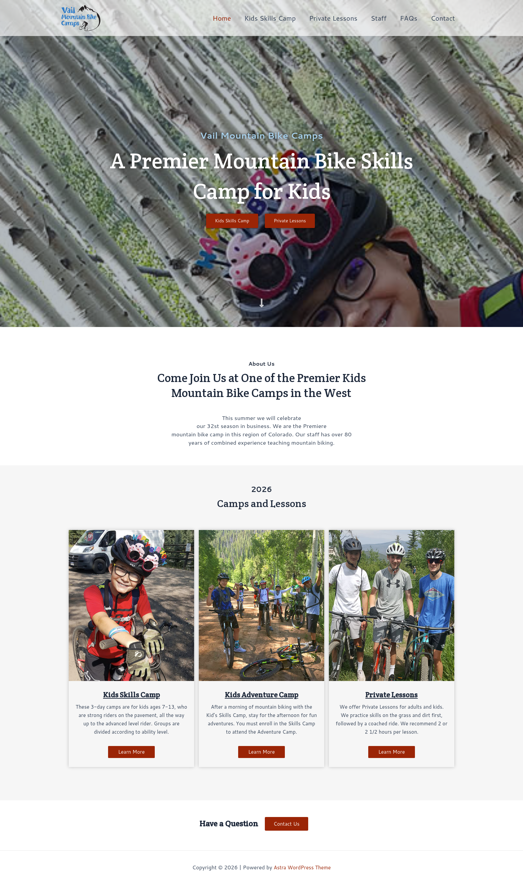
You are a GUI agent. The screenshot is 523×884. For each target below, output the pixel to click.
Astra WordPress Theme (302, 867)
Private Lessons (333, 18)
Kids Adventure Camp (261, 696)
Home (221, 18)
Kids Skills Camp (270, 18)
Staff (379, 18)
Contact (443, 18)
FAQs (408, 18)
